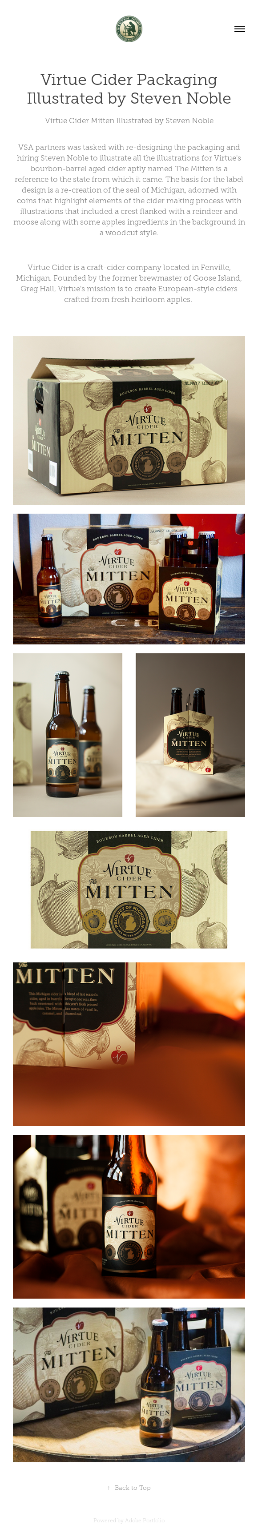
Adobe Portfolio (145, 1520)
